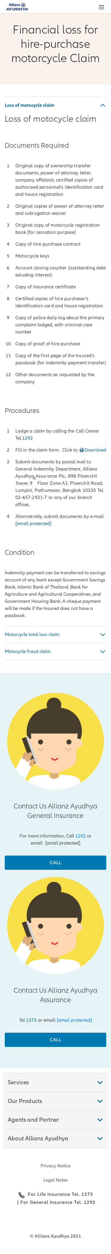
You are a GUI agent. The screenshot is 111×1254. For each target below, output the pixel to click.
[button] (101, 7)
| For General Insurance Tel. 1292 (56, 1202)
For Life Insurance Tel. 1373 (60, 1194)
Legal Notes (55, 1180)
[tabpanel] (55, 358)
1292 (80, 836)
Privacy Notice (55, 1166)
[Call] (55, 863)
